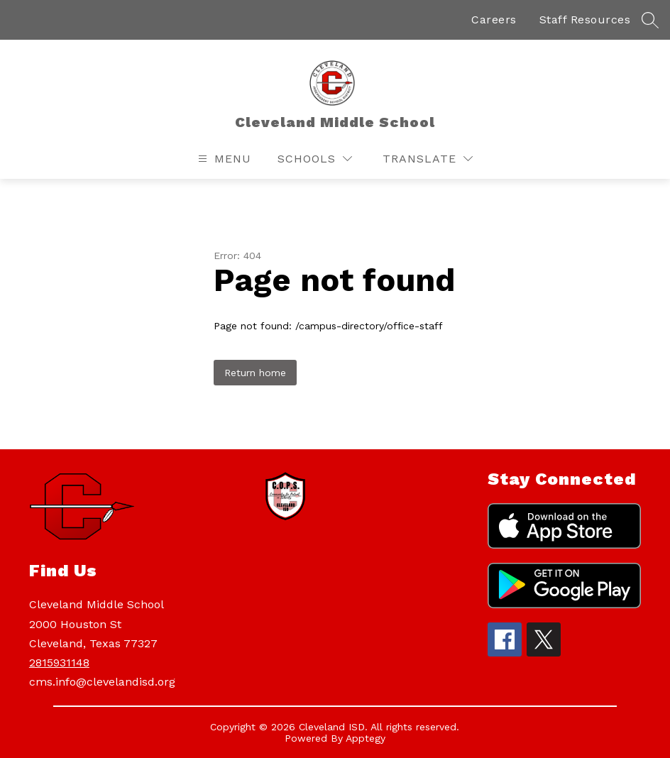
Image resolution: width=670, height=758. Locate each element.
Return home (255, 372)
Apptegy (365, 738)
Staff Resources (585, 19)
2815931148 (59, 662)
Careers (494, 19)
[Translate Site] (427, 158)
